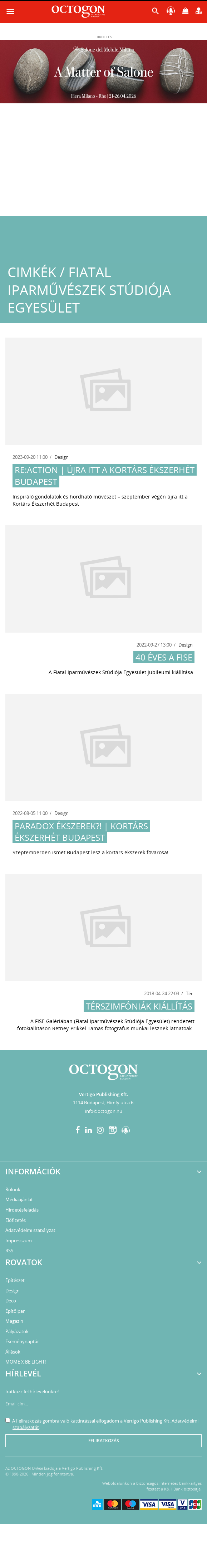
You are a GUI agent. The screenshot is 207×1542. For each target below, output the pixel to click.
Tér (189, 993)
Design (61, 457)
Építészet (15, 1280)
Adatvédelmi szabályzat (30, 1230)
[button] (155, 12)
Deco (10, 1300)
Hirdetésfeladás (22, 1210)
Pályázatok (17, 1331)
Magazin (14, 1321)
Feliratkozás (103, 1441)
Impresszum (18, 1240)
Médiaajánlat (19, 1199)
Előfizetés (15, 1220)
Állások (12, 1352)
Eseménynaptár (22, 1341)
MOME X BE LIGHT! (25, 1362)
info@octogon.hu (103, 1111)
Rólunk (12, 1189)
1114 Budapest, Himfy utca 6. (103, 1102)
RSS (9, 1250)
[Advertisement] (103, 162)
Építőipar (15, 1311)
